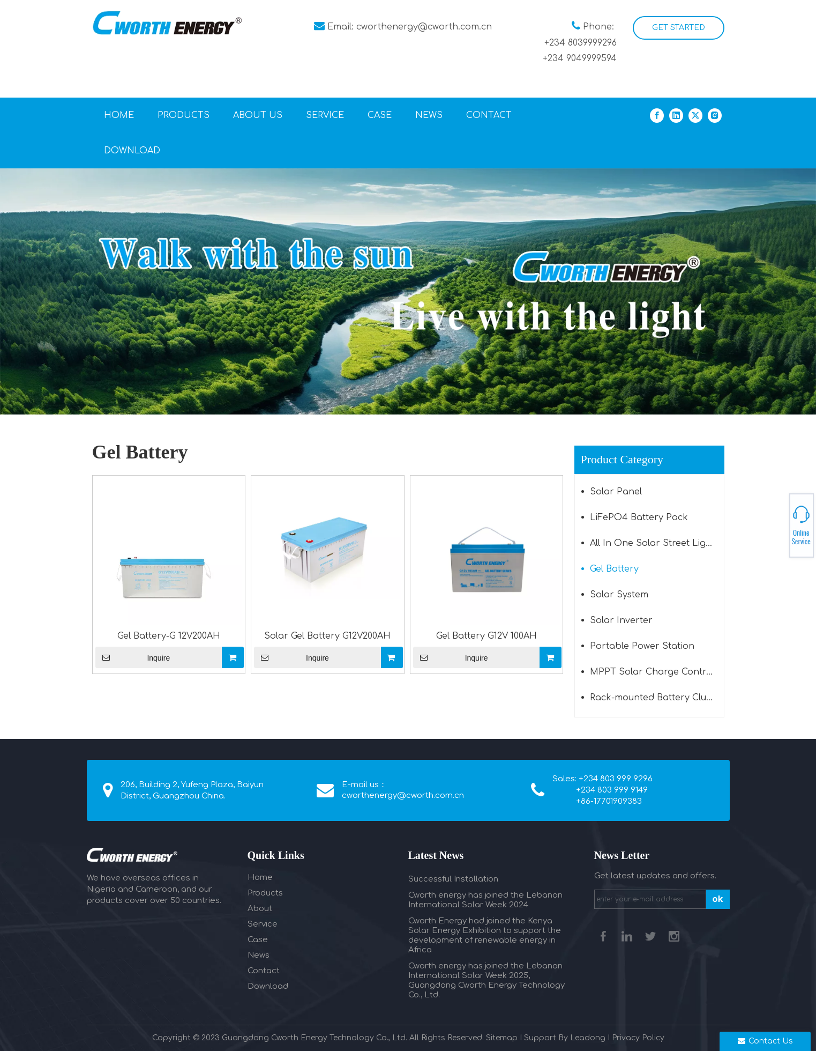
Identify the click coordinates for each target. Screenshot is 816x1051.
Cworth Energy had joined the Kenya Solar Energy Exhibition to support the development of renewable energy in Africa (484, 935)
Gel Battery (614, 569)
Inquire (132, 657)
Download (268, 986)
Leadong (587, 1038)
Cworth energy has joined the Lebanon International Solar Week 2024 (485, 900)
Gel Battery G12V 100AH (486, 636)
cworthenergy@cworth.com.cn (424, 27)
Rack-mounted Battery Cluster (656, 697)
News (258, 955)
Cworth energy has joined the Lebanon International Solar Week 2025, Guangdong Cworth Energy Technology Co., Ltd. (486, 980)
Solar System (619, 594)
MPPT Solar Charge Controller (657, 672)
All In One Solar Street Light (652, 543)
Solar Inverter (621, 620)
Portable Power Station (642, 646)
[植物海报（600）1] (408, 291)
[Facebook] (657, 115)
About (260, 908)
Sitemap (502, 1038)
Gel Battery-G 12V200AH (168, 636)
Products (265, 893)
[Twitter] (695, 115)
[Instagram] (715, 115)
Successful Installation (453, 879)
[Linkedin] (676, 115)
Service (263, 924)
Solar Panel (616, 492)
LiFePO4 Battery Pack (639, 517)
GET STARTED (678, 28)
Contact (264, 970)
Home (260, 877)
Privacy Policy (638, 1038)
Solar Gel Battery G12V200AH (327, 636)
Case (258, 939)
